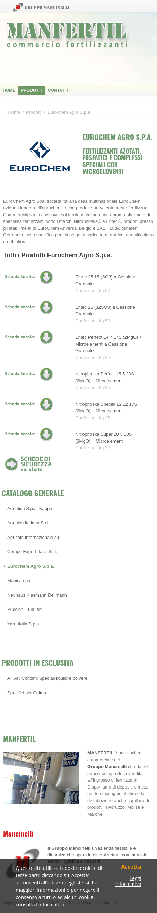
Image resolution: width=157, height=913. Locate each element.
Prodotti (31, 90)
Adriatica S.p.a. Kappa (29, 508)
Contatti (58, 90)
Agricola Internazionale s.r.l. (35, 537)
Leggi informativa (128, 881)
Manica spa (18, 580)
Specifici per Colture (27, 692)
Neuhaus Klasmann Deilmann (37, 595)
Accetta (131, 867)
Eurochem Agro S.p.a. (30, 566)
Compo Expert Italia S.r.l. (32, 551)
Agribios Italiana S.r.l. (28, 522)
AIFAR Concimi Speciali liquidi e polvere (47, 678)
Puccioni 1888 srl (24, 609)
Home (9, 90)
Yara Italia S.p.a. (23, 624)
